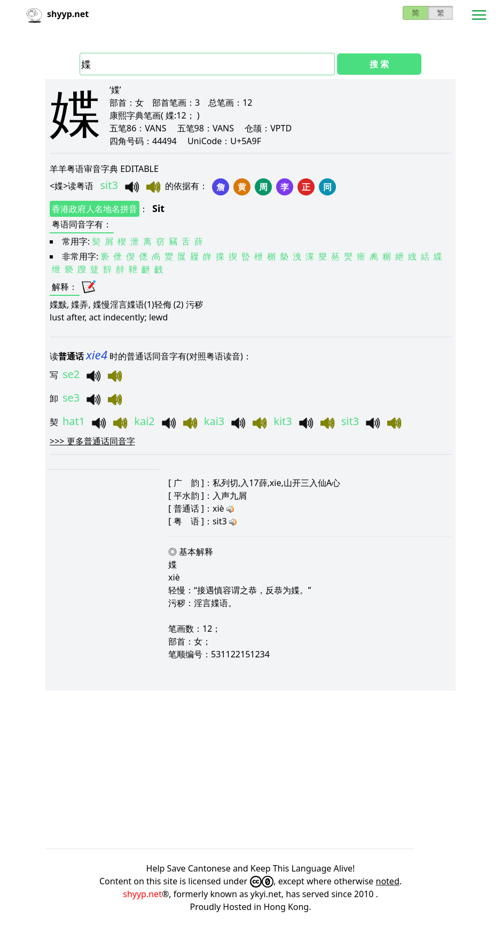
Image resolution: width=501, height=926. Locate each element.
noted (388, 881)
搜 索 (379, 64)
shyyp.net (142, 894)
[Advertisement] (250, 769)
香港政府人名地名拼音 (94, 209)
